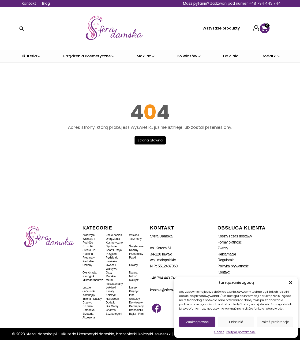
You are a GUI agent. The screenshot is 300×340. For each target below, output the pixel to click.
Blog (46, 3)
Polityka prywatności (240, 332)
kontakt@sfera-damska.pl (170, 290)
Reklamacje (227, 254)
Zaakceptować (197, 322)
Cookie (219, 332)
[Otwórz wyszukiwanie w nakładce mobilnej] (21, 28)
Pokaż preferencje (275, 322)
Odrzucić (236, 322)
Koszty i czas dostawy (235, 236)
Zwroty (223, 248)
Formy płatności (230, 242)
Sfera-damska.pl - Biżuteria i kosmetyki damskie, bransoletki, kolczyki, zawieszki (98, 334)
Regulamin (226, 260)
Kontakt (29, 3)
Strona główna (150, 140)
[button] (290, 282)
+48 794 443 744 (163, 278)
